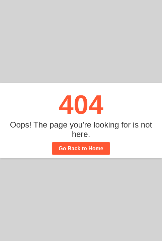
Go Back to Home (81, 148)
